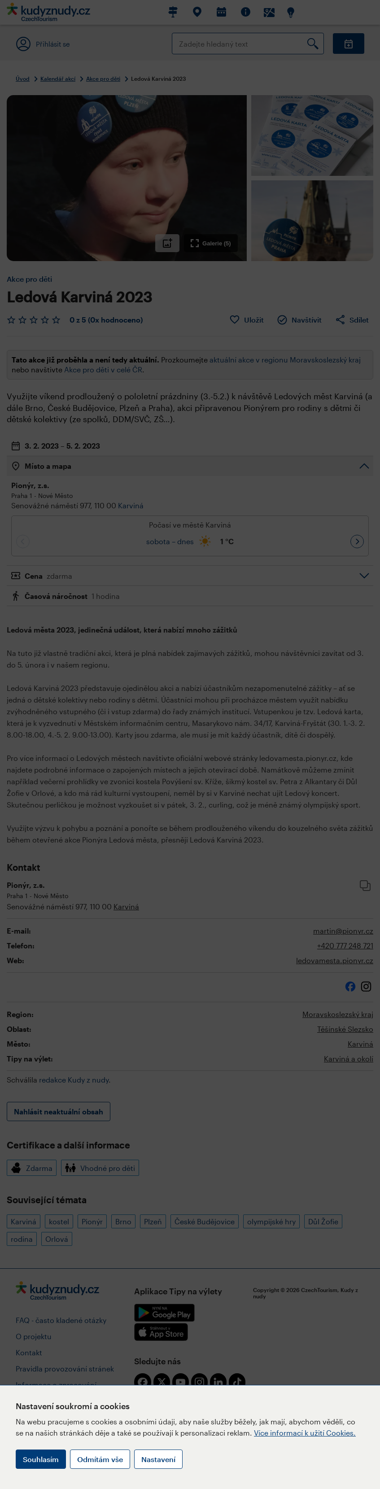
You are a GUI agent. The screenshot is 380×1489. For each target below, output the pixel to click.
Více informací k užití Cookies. (305, 1432)
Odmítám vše (100, 1459)
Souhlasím (41, 1459)
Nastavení (158, 1459)
